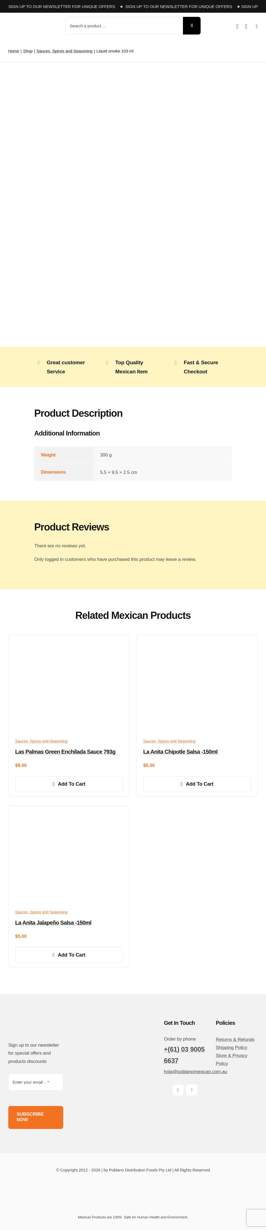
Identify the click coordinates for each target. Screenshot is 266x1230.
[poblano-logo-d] (29, 21)
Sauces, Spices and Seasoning (41, 741)
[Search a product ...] (124, 26)
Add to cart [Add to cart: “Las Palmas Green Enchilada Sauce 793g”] (69, 784)
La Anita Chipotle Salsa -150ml (180, 752)
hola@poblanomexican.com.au (195, 1071)
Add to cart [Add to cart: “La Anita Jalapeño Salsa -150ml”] (69, 955)
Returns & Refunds (235, 1039)
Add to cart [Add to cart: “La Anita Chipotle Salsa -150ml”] (197, 784)
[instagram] (191, 1090)
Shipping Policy (231, 1047)
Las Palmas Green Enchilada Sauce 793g (65, 752)
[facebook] (177, 1090)
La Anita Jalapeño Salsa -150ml (53, 923)
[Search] (192, 26)
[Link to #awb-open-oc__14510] (257, 26)
